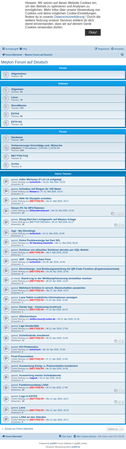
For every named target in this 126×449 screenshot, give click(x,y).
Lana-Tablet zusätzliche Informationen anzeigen (48, 297)
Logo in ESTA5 (28, 396)
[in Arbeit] (15, 278)
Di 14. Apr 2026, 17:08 (56, 387)
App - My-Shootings (23, 230)
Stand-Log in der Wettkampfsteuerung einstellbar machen (56, 278)
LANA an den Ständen (32, 417)
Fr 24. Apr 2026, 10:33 (56, 309)
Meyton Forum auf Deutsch (24, 62)
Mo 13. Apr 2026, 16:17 (57, 420)
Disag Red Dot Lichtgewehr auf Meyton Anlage (47, 219)
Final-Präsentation (22, 356)
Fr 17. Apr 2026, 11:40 (56, 359)
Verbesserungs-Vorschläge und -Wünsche (36, 145)
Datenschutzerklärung (69, 16)
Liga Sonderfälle (29, 325)
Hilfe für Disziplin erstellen (35, 198)
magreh (33, 378)
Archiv (15, 163)
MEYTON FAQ (19, 155)
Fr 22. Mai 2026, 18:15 (52, 191)
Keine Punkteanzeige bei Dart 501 (39, 240)
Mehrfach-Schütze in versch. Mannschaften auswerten (52, 287)
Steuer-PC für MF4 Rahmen (27, 207)
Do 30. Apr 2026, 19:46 (54, 262)
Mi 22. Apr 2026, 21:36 (68, 319)
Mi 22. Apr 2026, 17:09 (57, 328)
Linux (14, 97)
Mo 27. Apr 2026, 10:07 (57, 290)
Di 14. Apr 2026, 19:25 (50, 378)
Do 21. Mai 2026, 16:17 (57, 201)
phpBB (53, 443)
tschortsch (35, 182)
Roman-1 (34, 191)
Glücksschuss (28, 316)
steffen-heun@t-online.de (42, 319)
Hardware (17, 137)
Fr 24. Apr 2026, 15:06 (56, 300)
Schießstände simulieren (34, 335)
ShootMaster (19, 105)
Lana (22, 407)
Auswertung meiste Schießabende (40, 375)
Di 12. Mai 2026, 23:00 (54, 233)
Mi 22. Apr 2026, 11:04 (57, 338)
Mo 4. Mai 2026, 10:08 (56, 252)
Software (63, 83)
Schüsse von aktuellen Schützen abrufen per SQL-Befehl (53, 249)
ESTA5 (15, 113)
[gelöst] (14, 179)
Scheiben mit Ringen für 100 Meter (40, 188)
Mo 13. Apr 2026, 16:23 (57, 410)
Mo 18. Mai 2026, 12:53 (63, 210)
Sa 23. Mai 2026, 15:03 (54, 182)
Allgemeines (18, 73)
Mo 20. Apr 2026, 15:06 (54, 349)
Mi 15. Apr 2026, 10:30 (57, 368)
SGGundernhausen (39, 210)
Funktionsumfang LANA (34, 384)
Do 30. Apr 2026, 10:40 (57, 271)
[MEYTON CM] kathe (40, 222)
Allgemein (17, 89)
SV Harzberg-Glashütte (41, 243)
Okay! (93, 32)
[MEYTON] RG (37, 201)
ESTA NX (16, 121)
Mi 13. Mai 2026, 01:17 (63, 222)
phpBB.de (76, 447)
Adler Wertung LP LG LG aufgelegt (40, 179)
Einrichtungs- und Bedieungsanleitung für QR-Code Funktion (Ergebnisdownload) (69, 268)
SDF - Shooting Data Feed (35, 259)
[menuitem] (23, 49)
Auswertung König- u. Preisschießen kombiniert (48, 365)
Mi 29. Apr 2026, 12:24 (57, 281)
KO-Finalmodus (28, 346)
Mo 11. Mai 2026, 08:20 (66, 243)
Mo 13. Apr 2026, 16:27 (57, 399)
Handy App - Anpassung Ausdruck (40, 306)
